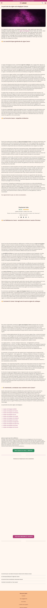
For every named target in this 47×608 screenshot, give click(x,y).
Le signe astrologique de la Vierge (10, 416)
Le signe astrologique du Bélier (10, 409)
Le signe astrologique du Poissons (10, 427)
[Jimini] (23, 4)
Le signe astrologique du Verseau (10, 425)
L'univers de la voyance (23, 604)
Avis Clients (23, 601)
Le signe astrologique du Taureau (10, 410)
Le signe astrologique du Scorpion (10, 420)
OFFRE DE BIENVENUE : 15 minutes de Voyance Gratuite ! (23, 0)
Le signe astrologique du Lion (9, 414)
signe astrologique (24, 31)
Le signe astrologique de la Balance (11, 418)
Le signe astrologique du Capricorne (11, 423)
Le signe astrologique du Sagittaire (11, 421)
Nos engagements (23, 598)
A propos (23, 595)
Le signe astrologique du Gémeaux (10, 412)
